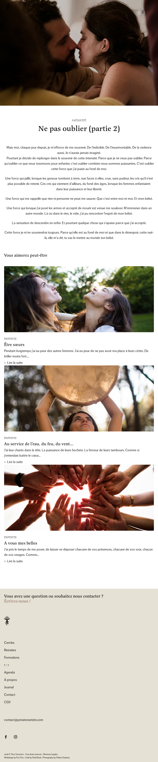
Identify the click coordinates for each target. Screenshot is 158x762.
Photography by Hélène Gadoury (56, 757)
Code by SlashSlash (33, 757)
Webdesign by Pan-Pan (14, 757)
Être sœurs (14, 344)
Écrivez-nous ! (17, 601)
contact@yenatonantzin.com (23, 720)
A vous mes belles (20, 543)
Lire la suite (15, 363)
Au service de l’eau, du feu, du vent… (38, 444)
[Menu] (149, 8)
